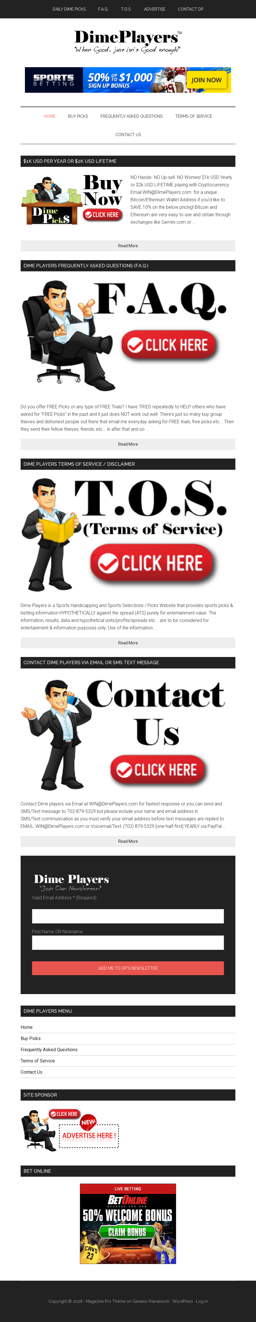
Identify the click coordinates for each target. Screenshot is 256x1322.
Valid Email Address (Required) (64, 897)
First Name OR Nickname (57, 931)
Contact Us (31, 1072)
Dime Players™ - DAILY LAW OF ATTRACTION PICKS (128, 43)
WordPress (182, 1301)
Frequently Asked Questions (49, 1049)
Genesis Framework (151, 1301)
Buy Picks (31, 1038)
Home (27, 1027)
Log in (202, 1301)
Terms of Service (38, 1061)
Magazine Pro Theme (105, 1301)
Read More (128, 245)
